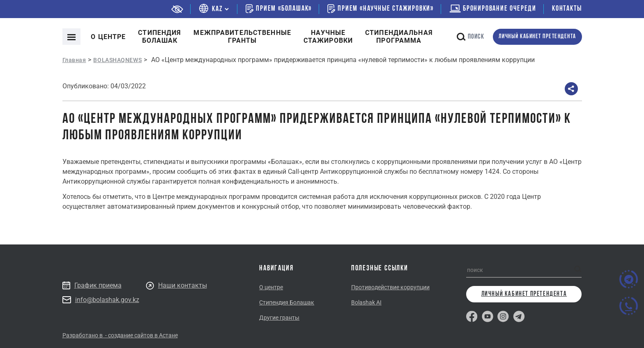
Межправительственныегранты (242, 36)
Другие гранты (279, 317)
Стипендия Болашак (286, 302)
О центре (108, 37)
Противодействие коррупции (390, 287)
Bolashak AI (366, 302)
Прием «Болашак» (279, 8)
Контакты (567, 9)
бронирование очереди (492, 9)
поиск (471, 36)
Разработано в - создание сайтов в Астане (120, 335)
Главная (74, 60)
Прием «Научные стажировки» (380, 8)
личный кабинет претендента (537, 37)
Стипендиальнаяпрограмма (399, 36)
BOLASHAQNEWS (117, 60)
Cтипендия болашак (159, 36)
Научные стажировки (328, 36)
